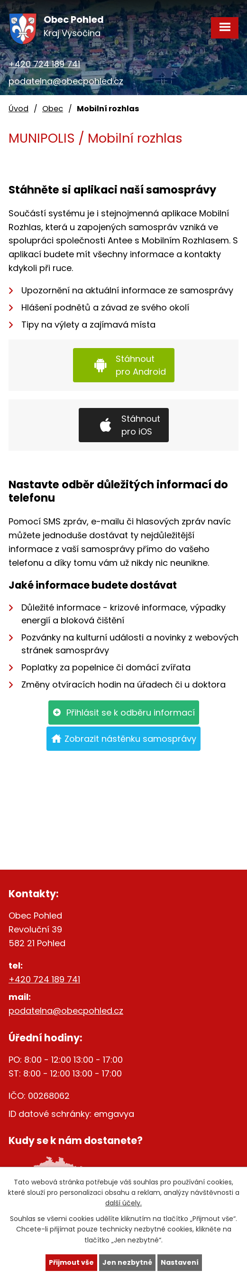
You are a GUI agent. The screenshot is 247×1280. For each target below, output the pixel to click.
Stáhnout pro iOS (140, 425)
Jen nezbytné (127, 1262)
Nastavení (180, 1262)
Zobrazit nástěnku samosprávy (130, 739)
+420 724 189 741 (44, 64)
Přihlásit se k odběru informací (130, 712)
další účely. (123, 1203)
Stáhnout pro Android (141, 365)
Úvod (18, 108)
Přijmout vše (71, 1262)
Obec (52, 108)
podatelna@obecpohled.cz (66, 81)
